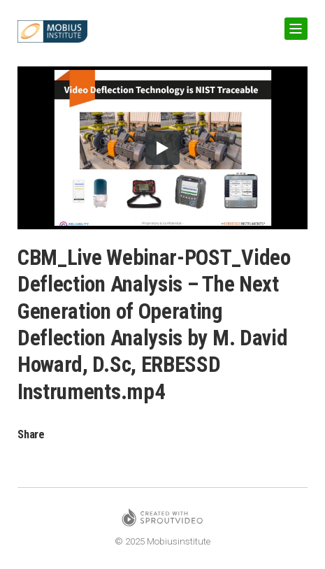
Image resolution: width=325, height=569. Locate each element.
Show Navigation (293, 23)
